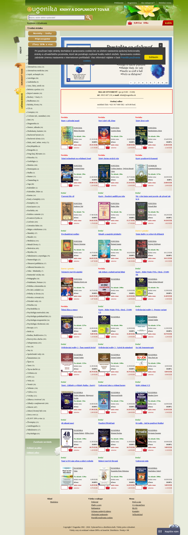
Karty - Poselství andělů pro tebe (111, 196)
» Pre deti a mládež (33, 290)
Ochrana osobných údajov (101, 511)
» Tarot (28, 365)
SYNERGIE (152, 166)
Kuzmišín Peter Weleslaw (120, 471)
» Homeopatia (31, 169)
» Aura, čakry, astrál (33, 86)
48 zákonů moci (67, 423)
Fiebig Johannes (79, 395)
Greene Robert (79, 433)
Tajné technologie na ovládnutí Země (76, 158)
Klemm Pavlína (116, 433)
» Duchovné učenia (33, 139)
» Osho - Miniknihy (33, 271)
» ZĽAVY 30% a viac (34, 418)
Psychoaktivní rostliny (70, 234)
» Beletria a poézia (33, 89)
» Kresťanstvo (31, 207)
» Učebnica (30, 373)
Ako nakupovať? (148, 3)
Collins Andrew (116, 168)
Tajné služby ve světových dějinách (150, 234)
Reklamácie (95, 508)
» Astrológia (30, 78)
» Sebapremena (32, 343)
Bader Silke (115, 206)
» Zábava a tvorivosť (34, 399)
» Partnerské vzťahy (33, 275)
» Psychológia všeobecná (35, 324)
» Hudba (29, 173)
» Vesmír (29, 384)
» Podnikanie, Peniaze (34, 282)
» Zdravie (29, 407)
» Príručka (30, 305)
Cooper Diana (116, 131)
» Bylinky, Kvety (32, 105)
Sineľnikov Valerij (154, 471)
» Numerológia (31, 260)
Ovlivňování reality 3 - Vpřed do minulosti (115, 347)
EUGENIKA (115, 279)
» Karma (29, 195)
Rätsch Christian (79, 244)
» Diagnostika (31, 123)
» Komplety (30, 203)
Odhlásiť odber (33, 453)
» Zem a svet (31, 415)
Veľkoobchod (137, 514)
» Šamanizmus (31, 358)
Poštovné (94, 502)
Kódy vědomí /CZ (143, 385)
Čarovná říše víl (67, 196)
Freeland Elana (79, 168)
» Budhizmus (31, 101)
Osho (76, 471)
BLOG (135, 508)
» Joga (28, 184)
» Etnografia (30, 150)
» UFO (28, 377)
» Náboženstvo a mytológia (36, 256)
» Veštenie (30, 388)
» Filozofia (30, 157)
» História (30, 165)
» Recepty (30, 328)
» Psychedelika (31, 309)
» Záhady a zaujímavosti (35, 403)
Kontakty (135, 511)
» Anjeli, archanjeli (33, 74)
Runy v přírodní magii (70, 121)
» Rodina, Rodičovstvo (34, 335)
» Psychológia (31, 433)
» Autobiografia (32, 426)
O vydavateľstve (138, 505)
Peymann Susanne (154, 433)
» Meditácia (30, 241)
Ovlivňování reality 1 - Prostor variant (151, 310)
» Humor (29, 176)
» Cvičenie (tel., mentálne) (36, 116)
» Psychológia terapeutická (36, 320)
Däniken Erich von (80, 282)
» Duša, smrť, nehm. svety (36, 142)
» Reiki (29, 331)
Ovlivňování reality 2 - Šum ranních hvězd (78, 347)
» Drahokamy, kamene (34, 131)
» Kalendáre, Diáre (33, 191)
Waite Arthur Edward (155, 282)
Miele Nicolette (79, 131)
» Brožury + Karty (33, 97)
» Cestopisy (30, 112)
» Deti (28, 120)
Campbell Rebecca (154, 168)
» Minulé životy (32, 244)
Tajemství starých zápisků (71, 272)
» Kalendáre (30, 188)
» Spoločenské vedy (33, 354)
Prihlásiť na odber (34, 448)
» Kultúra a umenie (33, 214)
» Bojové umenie (32, 93)
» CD (28, 108)
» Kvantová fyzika (33, 218)
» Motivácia (30, 248)
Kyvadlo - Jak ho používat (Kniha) (150, 423)
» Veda (28, 381)
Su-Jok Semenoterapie (145, 347)
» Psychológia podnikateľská (37, 316)
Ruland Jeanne (116, 244)
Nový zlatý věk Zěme (106, 121)
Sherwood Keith (116, 395)
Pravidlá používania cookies (102, 518)
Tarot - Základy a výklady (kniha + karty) (78, 385)
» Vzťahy (29, 396)
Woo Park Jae (153, 357)
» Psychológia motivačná (35, 312)
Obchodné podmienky (99, 514)
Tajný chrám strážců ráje (108, 158)
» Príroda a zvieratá (33, 297)
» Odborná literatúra (33, 267)
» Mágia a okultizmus (34, 229)
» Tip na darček (32, 369)
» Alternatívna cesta (33, 67)
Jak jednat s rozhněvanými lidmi (111, 272)
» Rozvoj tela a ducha (34, 339)
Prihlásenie (119, 3)
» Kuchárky (30, 210)
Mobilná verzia (165, 3)
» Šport (29, 362)
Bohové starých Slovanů (108, 461)
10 (166, 82)
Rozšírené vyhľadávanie (37, 23)
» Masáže (29, 237)
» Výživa (29, 392)
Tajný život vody (142, 121)
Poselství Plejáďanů (106, 423)
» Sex (28, 346)
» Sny (28, 350)
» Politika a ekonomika (34, 286)
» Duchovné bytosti (33, 135)
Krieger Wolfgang (154, 244)
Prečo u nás (136, 502)
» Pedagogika (31, 278)
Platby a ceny (96, 505)
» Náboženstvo (31, 430)
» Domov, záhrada (33, 127)
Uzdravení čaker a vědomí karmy (111, 385)
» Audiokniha (31, 82)
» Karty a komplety (33, 199)
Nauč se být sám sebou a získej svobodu (77, 461)
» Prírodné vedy (32, 301)
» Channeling (31, 180)
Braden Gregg (153, 395)
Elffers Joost (89, 433)
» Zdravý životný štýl (34, 411)
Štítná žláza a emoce (69, 310)
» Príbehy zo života (33, 294)
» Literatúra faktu (32, 225)
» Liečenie (30, 222)
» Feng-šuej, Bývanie (34, 154)
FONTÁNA (78, 128)
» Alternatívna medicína (35, 70)
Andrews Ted (78, 206)
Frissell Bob (152, 206)
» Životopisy (31, 422)
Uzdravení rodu (142, 461)
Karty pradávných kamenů (147, 158)
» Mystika (30, 252)
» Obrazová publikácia (34, 263)
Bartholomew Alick (155, 131)
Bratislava (54, 502)
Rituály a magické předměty (109, 234)
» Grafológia (31, 161)
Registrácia (132, 3)
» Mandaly (30, 233)
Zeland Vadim (153, 320)
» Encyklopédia (32, 146)
